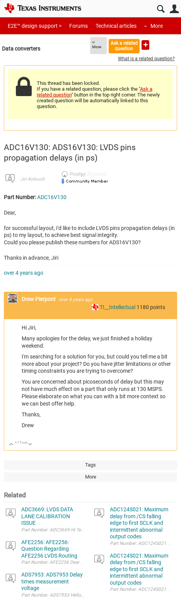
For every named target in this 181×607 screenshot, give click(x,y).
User (174, 9)
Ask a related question (124, 46)
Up (11, 444)
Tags (90, 465)
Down (30, 444)
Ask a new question (145, 45)
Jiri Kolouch (32, 179)
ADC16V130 (52, 197)
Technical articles (116, 26)
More (156, 26)
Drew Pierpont (39, 299)
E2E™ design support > (34, 26)
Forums (78, 26)
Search (160, 9)
